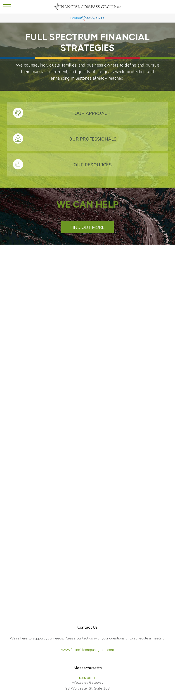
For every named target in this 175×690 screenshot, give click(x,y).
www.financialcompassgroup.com (87, 649)
